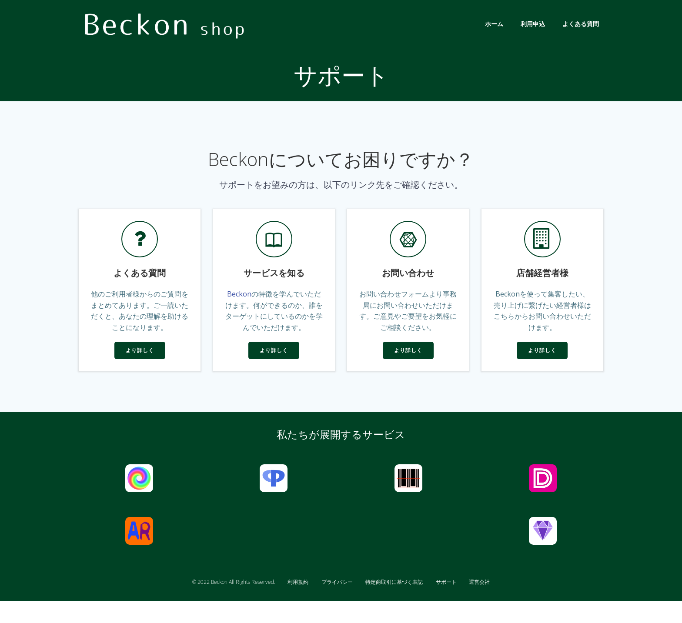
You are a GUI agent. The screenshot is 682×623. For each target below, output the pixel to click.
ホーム (495, 24)
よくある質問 (582, 24)
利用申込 (534, 24)
